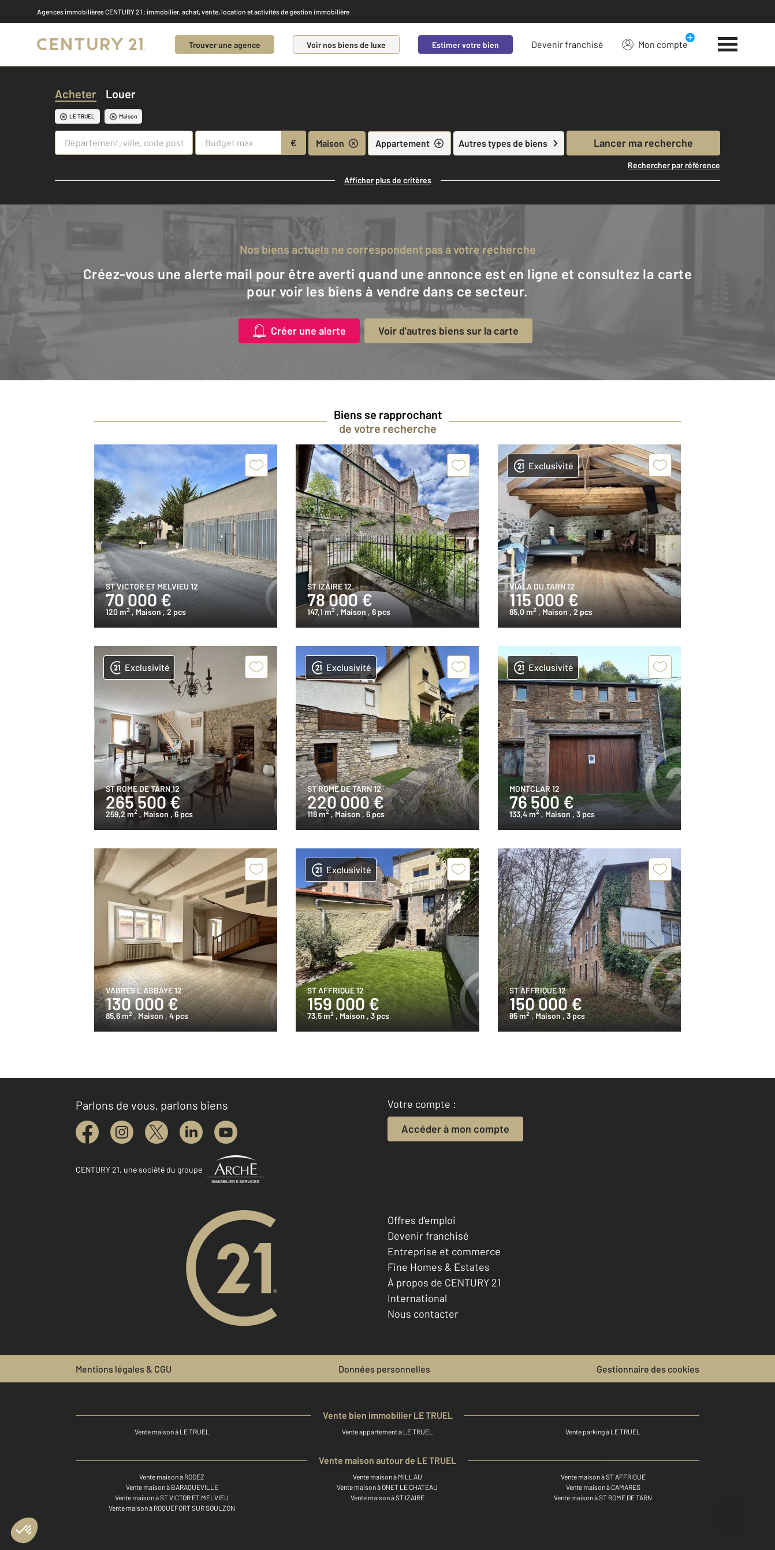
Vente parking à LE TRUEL (602, 1431)
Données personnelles (384, 1368)
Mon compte (655, 44)
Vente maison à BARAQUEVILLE (172, 1487)
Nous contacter (423, 1313)
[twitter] (156, 1132)
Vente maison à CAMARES (603, 1487)
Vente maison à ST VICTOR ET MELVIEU (172, 1497)
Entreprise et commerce (444, 1251)
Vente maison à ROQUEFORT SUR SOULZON (172, 1508)
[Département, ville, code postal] (124, 143)
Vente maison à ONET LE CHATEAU (387, 1487)
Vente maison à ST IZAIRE (387, 1497)
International (417, 1298)
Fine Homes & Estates (438, 1266)
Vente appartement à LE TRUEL (387, 1431)
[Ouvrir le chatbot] (729, 1508)
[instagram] (121, 1132)
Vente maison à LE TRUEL (172, 1431)
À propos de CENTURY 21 (444, 1282)
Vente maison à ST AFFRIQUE (603, 1477)
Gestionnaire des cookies (648, 1368)
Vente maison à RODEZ (171, 1477)
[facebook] (87, 1132)
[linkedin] (191, 1132)
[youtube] (225, 1132)
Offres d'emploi (421, 1220)
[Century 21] (91, 44)
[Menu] (728, 44)
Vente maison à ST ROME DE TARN (603, 1497)
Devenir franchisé (567, 44)
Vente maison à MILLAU (387, 1477)
